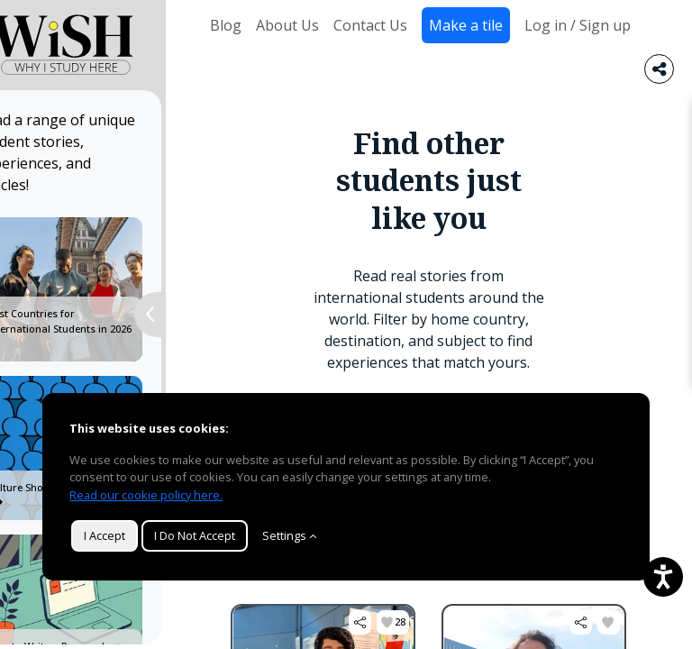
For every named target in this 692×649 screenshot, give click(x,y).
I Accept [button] (104, 535)
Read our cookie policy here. (146, 495)
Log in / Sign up (577, 25)
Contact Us (370, 25)
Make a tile (466, 25)
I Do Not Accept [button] (194, 535)
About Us (287, 25)
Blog (225, 25)
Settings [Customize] (289, 535)
